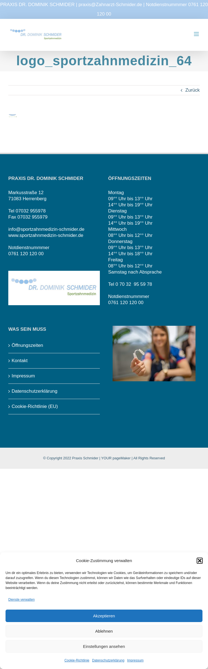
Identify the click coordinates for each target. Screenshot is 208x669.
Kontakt (20, 360)
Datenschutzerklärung (108, 660)
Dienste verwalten (21, 600)
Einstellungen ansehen (104, 646)
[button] (199, 560)
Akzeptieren (104, 615)
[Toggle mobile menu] (197, 34)
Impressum (135, 660)
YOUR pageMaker (116, 458)
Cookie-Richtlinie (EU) (35, 406)
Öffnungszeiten (27, 345)
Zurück (192, 90)
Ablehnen (104, 631)
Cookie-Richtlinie (76, 660)
